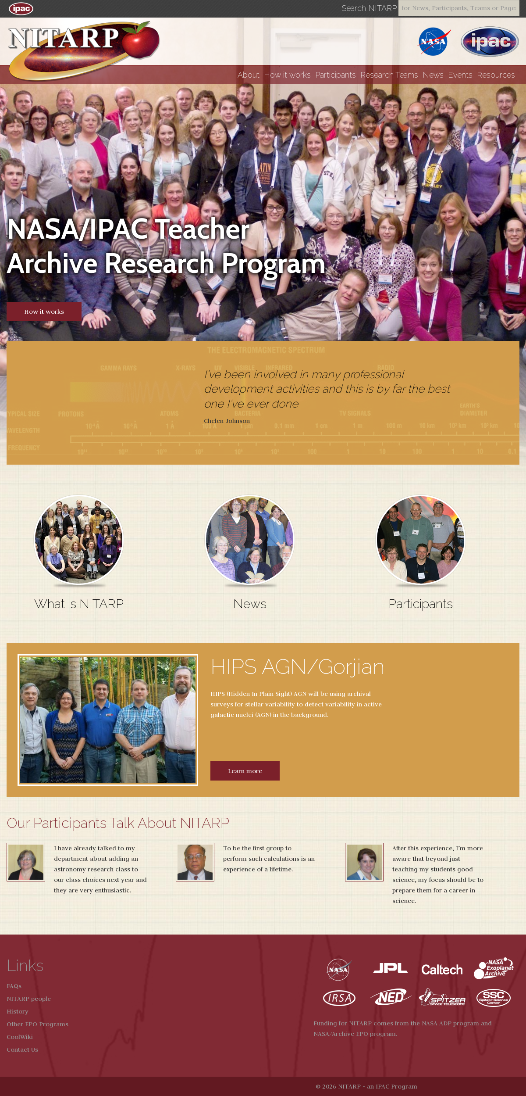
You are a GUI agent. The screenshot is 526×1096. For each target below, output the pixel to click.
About (248, 74)
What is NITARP (79, 603)
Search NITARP (369, 8)
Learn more (245, 771)
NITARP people (29, 999)
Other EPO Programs (37, 1024)
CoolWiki (20, 1037)
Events (460, 74)
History (17, 1011)
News (433, 74)
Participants (335, 74)
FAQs (14, 986)
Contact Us (22, 1049)
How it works (287, 74)
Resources (496, 74)
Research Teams (389, 74)
